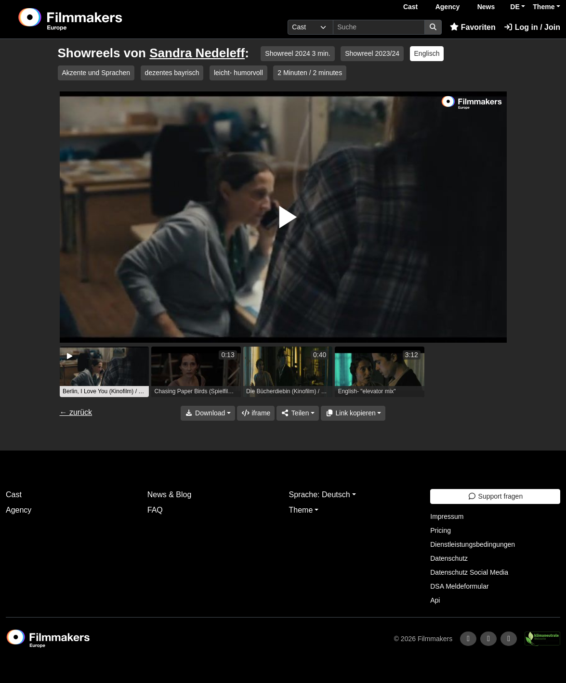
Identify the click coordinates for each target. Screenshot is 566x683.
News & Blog (169, 494)
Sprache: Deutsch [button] (319, 494)
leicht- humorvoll (238, 73)
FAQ (155, 510)
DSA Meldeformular (459, 586)
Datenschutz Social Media (469, 572)
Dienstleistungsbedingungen (472, 544)
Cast (410, 7)
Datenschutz (449, 558)
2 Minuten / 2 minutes (309, 73)
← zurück (76, 412)
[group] (104, 372)
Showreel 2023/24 (372, 53)
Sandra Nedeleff (197, 53)
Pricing (440, 530)
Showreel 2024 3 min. (297, 53)
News (486, 7)
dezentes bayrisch (172, 73)
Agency (447, 7)
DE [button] (514, 7)
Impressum (446, 516)
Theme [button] (543, 7)
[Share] (297, 413)
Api (435, 600)
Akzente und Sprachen (96, 73)
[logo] (94, 19)
